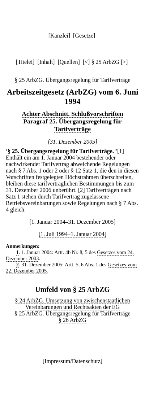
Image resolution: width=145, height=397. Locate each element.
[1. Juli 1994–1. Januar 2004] (73, 234)
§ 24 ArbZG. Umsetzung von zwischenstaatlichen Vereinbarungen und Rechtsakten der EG (72, 303)
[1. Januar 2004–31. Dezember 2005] (72, 222)
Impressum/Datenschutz (72, 361)
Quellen (69, 62)
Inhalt (46, 62)
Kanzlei (59, 35)
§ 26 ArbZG (72, 320)
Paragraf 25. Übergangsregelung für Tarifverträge (72, 125)
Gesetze (84, 35)
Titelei (25, 62)
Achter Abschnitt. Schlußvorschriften (72, 113)
